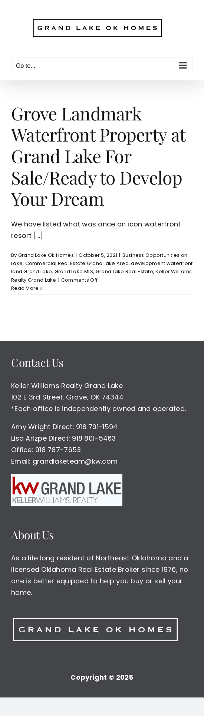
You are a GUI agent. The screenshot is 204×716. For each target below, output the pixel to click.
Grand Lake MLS (74, 271)
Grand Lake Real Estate (124, 271)
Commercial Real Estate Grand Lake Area (77, 263)
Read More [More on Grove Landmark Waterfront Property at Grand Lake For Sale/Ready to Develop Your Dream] (25, 288)
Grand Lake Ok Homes (46, 255)
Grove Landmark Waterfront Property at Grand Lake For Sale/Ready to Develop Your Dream (98, 155)
